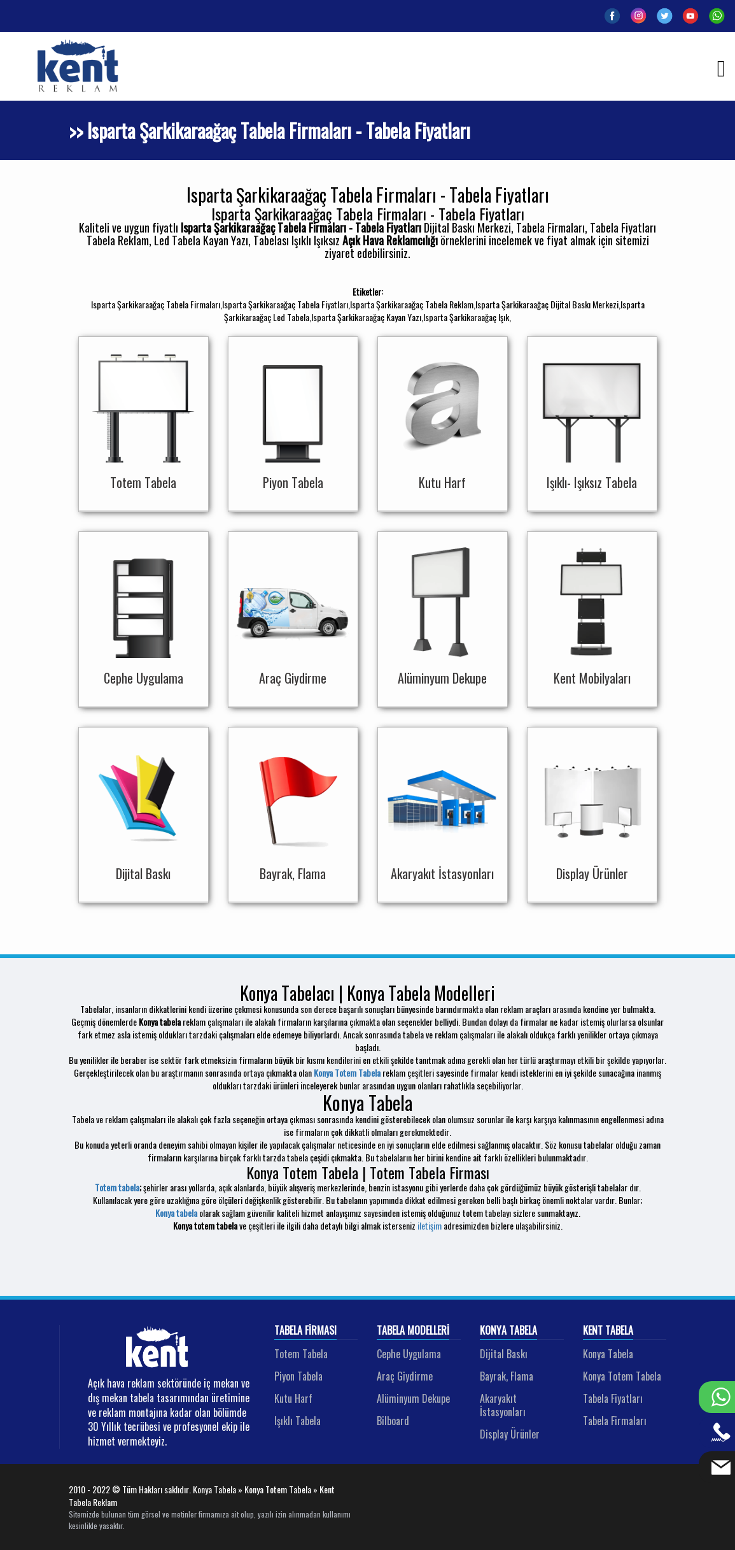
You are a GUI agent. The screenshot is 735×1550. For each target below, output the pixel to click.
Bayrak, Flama (506, 1376)
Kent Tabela (608, 1331)
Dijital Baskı (504, 1353)
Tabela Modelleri (413, 1331)
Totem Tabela (301, 1353)
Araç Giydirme (405, 1376)
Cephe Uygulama (409, 1353)
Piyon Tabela (298, 1376)
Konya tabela (176, 1212)
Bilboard (393, 1420)
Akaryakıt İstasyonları (503, 1405)
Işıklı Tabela (297, 1420)
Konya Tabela (508, 1331)
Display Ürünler (510, 1434)
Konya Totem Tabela (347, 1072)
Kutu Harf (293, 1398)
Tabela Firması (305, 1331)
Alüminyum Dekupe (413, 1398)
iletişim (429, 1225)
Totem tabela (117, 1187)
